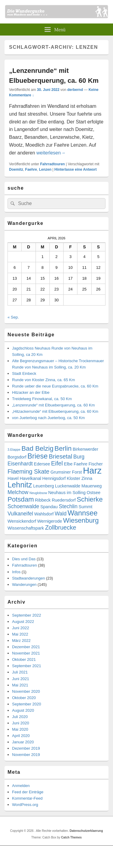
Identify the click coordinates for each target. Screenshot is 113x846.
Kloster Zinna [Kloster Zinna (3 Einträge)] (79, 478)
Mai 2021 (20, 685)
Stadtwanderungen (28, 578)
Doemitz (16, 169)
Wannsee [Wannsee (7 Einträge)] (82, 513)
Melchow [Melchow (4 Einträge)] (18, 492)
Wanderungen (24, 584)
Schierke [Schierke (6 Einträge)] (90, 499)
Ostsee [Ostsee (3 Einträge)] (94, 492)
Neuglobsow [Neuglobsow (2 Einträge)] (38, 493)
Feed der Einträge (27, 792)
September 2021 (26, 666)
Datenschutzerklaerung (86, 830)
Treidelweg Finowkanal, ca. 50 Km (42, 399)
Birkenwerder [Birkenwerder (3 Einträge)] (85, 449)
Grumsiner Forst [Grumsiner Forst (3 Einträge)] (66, 472)
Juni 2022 (20, 628)
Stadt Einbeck (24, 373)
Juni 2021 (20, 678)
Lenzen (45, 169)
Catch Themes (71, 837)
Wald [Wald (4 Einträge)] (60, 514)
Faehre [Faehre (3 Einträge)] (81, 464)
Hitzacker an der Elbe (30, 392)
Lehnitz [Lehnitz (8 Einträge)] (20, 485)
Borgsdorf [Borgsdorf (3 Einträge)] (17, 457)
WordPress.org (25, 804)
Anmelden (21, 785)
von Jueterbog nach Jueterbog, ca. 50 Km (48, 417)
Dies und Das (24, 559)
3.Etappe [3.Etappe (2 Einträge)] (14, 449)
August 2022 (23, 621)
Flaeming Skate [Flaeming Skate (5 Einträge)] (28, 471)
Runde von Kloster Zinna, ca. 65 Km (43, 380)
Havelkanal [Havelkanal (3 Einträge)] (30, 478)
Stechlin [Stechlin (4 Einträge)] (68, 506)
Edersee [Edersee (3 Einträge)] (42, 464)
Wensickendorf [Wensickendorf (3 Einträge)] (22, 521)
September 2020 (26, 704)
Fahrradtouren (52, 164)
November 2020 (26, 691)
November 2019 (26, 754)
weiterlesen (51, 152)
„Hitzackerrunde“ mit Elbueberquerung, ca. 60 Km (55, 411)
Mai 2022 (20, 634)
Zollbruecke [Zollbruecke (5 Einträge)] (60, 527)
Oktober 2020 (24, 697)
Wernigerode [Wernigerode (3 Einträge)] (49, 521)
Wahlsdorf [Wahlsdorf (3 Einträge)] (44, 514)
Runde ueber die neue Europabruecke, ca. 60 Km (55, 386)
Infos (16, 572)
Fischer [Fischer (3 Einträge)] (96, 464)
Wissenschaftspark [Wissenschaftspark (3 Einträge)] (26, 528)
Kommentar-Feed (27, 798)
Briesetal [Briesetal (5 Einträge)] (60, 456)
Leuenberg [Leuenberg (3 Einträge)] (43, 486)
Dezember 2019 (26, 748)
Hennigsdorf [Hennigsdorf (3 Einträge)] (54, 478)
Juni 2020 (20, 723)
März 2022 (21, 640)
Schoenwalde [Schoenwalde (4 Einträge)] (23, 506)
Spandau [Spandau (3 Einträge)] (49, 506)
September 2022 (26, 615)
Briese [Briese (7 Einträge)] (37, 456)
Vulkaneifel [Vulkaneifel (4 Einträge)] (20, 514)
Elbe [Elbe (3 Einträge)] (68, 464)
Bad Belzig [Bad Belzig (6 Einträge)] (37, 448)
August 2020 (23, 710)
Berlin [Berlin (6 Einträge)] (63, 448)
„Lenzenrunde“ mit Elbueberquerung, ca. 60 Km (53, 405)
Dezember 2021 (26, 647)
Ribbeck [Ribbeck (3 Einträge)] (43, 500)
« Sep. (13, 317)
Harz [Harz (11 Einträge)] (92, 470)
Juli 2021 (20, 672)
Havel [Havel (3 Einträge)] (13, 478)
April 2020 (21, 735)
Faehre (31, 169)
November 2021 (26, 653)
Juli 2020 (20, 716)
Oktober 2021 (24, 659)
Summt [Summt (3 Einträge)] (86, 506)
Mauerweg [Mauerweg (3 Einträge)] (91, 486)
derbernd (75, 90)
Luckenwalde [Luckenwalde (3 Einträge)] (67, 486)
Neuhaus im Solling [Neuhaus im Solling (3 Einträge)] (67, 492)
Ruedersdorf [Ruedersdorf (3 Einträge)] (64, 500)
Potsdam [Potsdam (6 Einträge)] (21, 499)
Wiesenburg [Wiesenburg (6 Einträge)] (81, 520)
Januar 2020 (23, 742)
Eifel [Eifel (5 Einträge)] (57, 463)
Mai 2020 (20, 729)
